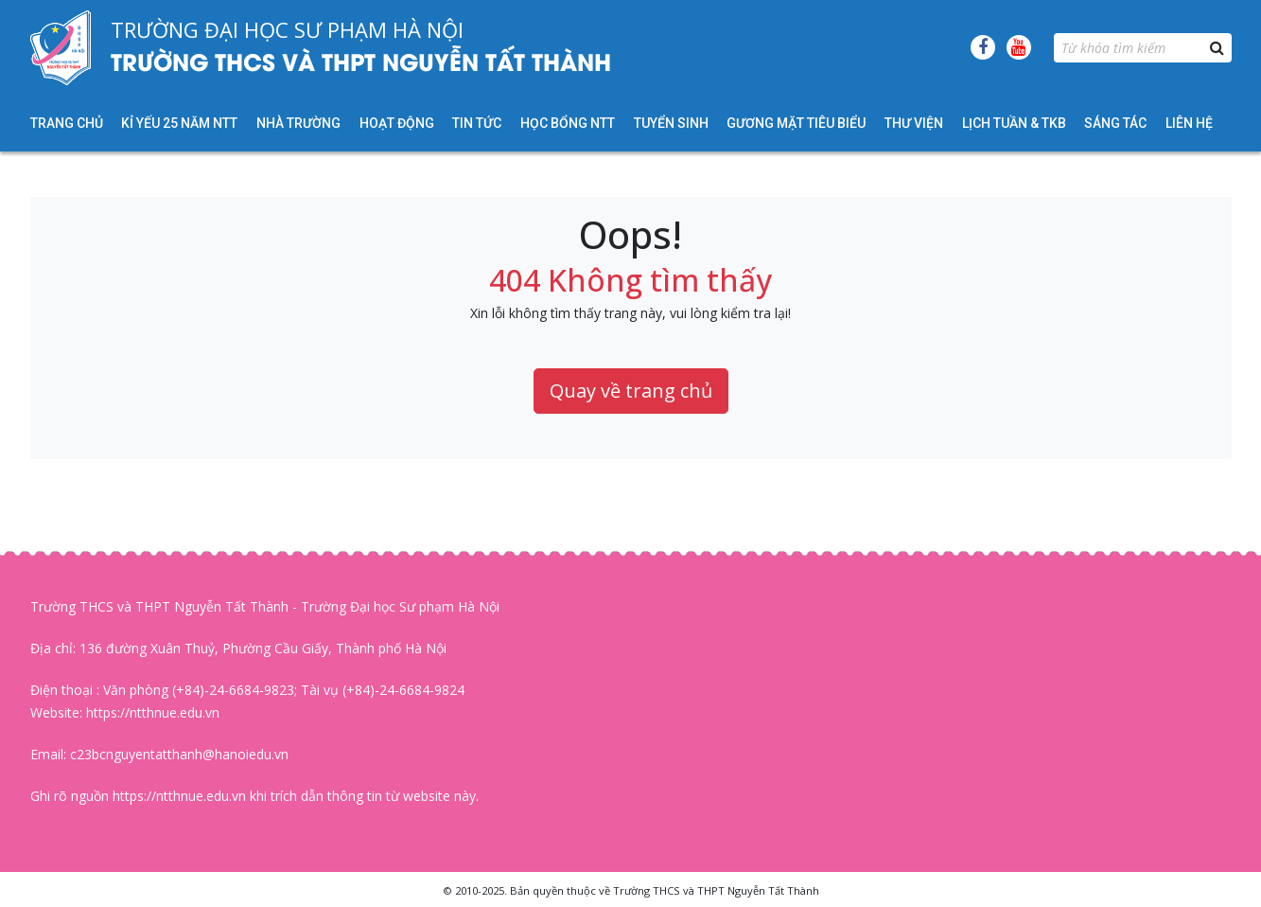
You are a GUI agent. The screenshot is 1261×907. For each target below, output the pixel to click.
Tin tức (476, 123)
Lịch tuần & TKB (1014, 123)
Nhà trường (298, 123)
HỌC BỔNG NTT (567, 123)
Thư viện (913, 123)
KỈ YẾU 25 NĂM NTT (179, 123)
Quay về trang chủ (631, 390)
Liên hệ (1189, 123)
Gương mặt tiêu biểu (796, 123)
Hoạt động (396, 123)
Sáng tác (1115, 123)
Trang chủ (66, 123)
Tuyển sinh (671, 123)
